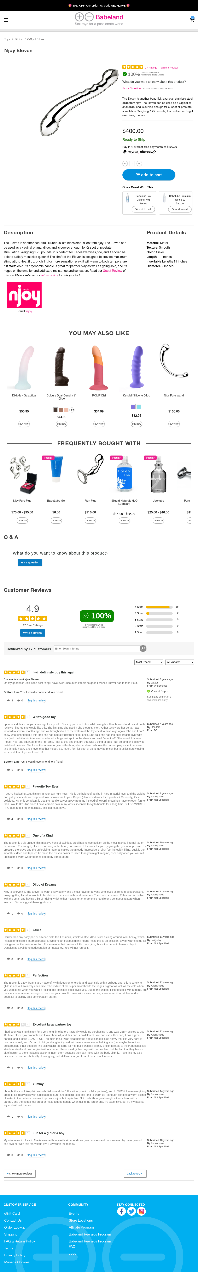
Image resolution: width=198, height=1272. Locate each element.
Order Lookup (14, 1227)
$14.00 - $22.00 (124, 514)
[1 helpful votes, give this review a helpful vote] (9, 913)
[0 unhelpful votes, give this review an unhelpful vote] (19, 701)
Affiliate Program (81, 1227)
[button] (55, 410)
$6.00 (56, 512)
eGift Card (12, 1213)
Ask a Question (131, 88)
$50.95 (24, 411)
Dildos (18, 39)
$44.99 (61, 417)
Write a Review (169, 67)
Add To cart (149, 175)
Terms (8, 1248)
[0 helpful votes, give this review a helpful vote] (9, 959)
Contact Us (13, 1220)
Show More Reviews (19, 1173)
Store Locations (81, 1220)
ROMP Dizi (99, 395)
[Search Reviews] (100, 648)
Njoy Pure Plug (22, 500)
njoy (29, 311)
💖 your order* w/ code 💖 (99, 5)
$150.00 (174, 411)
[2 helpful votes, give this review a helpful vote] (9, 868)
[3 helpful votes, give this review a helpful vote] (9, 701)
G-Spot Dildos (35, 39)
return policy (49, 275)
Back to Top (135, 1173)
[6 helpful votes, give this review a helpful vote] (9, 770)
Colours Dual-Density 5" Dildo (61, 397)
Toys (7, 39)
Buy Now (24, 423)
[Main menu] (5, 20)
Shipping (11, 1234)
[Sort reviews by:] (148, 662)
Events (74, 1213)
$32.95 (136, 416)
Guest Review (112, 271)
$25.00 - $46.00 (158, 512)
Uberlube (158, 500)
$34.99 (99, 411)
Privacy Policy (14, 1255)
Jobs (72, 1253)
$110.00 (90, 512)
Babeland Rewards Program (90, 1234)
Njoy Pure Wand (174, 395)
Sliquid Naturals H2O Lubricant (124, 502)
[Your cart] (192, 19)
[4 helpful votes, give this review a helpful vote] (9, 819)
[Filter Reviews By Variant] (179, 662)
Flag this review (36, 700)
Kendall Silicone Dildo (136, 395)
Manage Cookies (17, 1262)
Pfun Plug (90, 500)
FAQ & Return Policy (19, 1241)
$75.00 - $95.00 (22, 512)
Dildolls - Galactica (24, 395)
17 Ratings (151, 67)
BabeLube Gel (56, 500)
